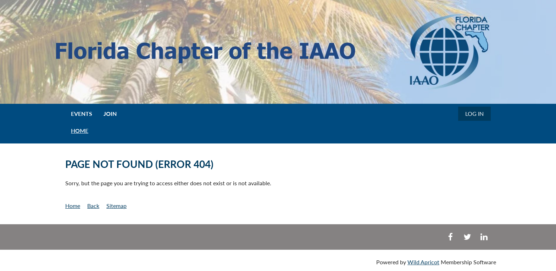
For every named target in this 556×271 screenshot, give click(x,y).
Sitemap (116, 205)
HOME (79, 130)
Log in (474, 113)
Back (93, 205)
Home (72, 205)
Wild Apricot (423, 262)
